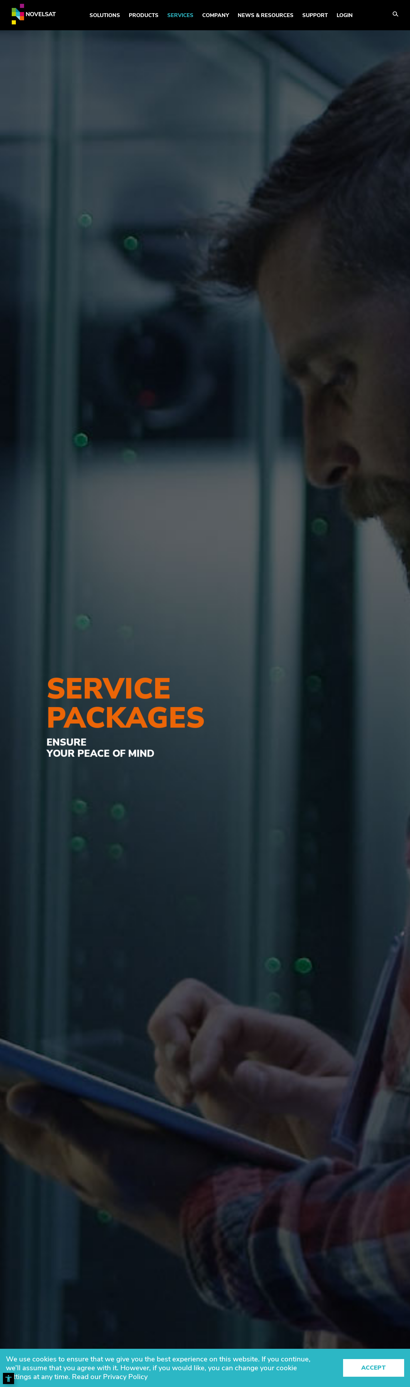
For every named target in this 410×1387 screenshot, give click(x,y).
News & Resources (265, 15)
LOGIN (345, 15)
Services (180, 15)
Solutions (105, 15)
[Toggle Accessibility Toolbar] (8, 1378)
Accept (373, 1368)
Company (215, 15)
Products (143, 15)
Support (315, 15)
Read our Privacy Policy (110, 1376)
